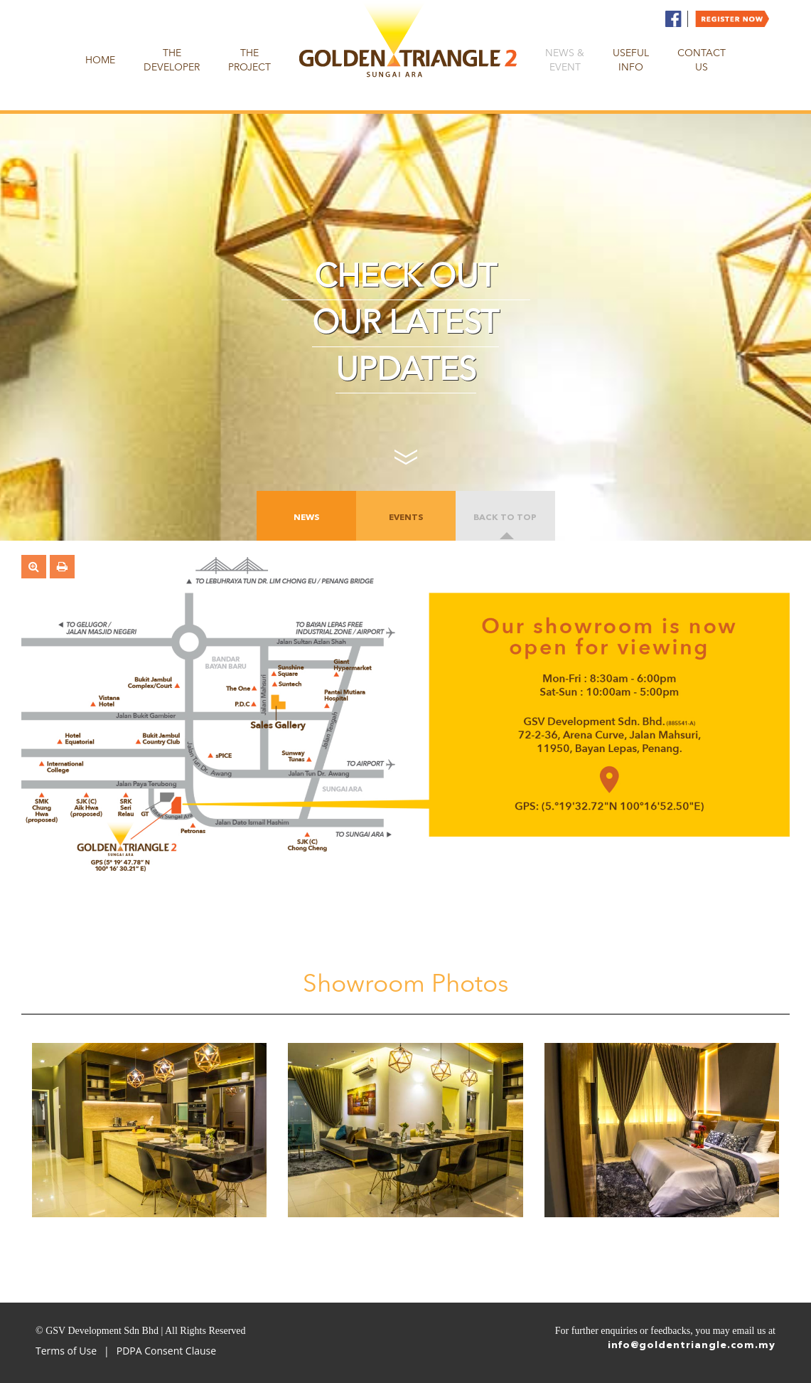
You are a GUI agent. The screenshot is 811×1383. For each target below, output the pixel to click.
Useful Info (631, 60)
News (306, 518)
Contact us (701, 60)
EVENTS (406, 518)
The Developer (172, 60)
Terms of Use (66, 1350)
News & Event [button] (564, 60)
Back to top (505, 518)
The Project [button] (249, 60)
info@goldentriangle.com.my (691, 1345)
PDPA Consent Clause (166, 1350)
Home (100, 60)
